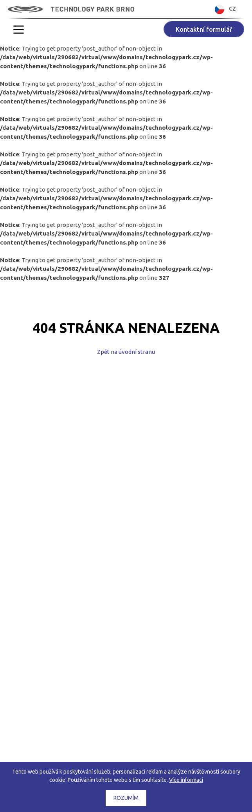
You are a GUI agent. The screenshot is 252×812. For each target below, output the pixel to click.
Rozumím (126, 798)
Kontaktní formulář (204, 29)
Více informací (186, 780)
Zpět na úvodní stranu (126, 351)
